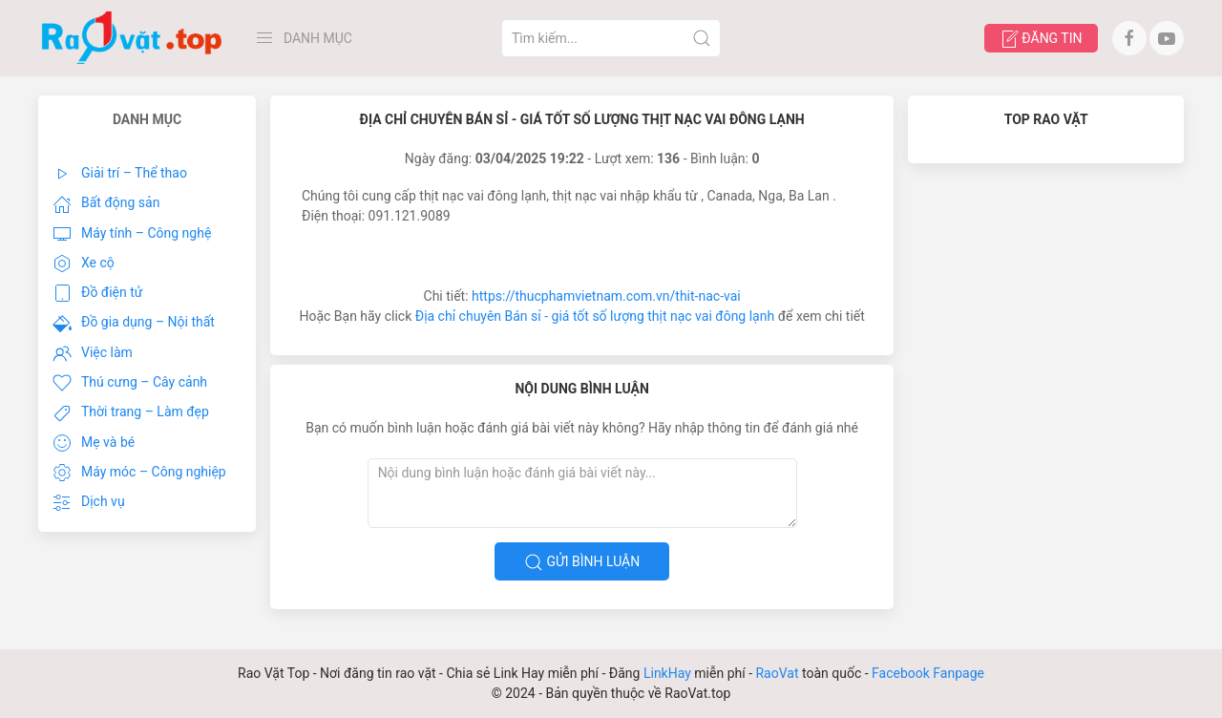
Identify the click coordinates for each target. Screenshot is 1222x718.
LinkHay (667, 673)
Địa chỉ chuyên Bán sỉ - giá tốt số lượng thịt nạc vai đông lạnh (594, 316)
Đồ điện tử (98, 293)
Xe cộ (84, 263)
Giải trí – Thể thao (120, 173)
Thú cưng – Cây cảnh (130, 382)
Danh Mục (303, 38)
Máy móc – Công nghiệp (139, 472)
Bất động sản (106, 204)
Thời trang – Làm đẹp (131, 413)
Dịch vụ (89, 503)
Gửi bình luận (582, 562)
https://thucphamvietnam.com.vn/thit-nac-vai (606, 296)
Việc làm (93, 353)
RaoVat (776, 673)
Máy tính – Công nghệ (132, 233)
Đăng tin (1041, 39)
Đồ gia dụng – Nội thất (134, 323)
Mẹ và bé (94, 443)
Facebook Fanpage (928, 673)
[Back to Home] (132, 38)
